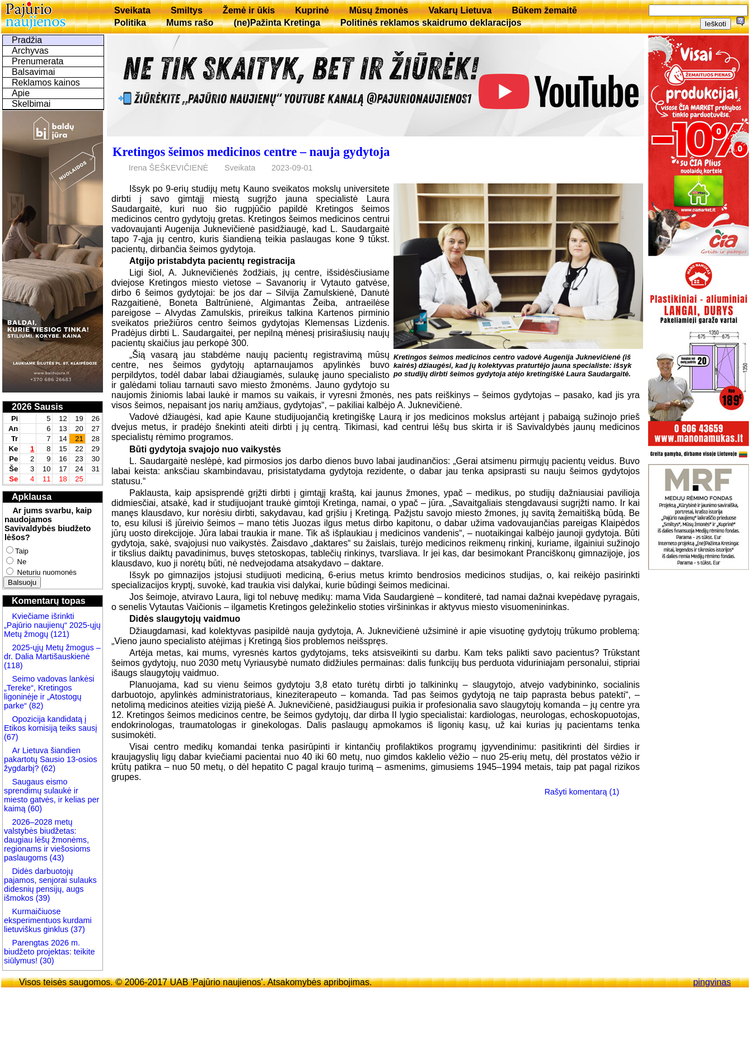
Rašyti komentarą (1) (582, 791)
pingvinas (712, 982)
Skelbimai (31, 103)
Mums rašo (189, 22)
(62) (47, 768)
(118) (13, 665)
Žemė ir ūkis (249, 10)
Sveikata (132, 10)
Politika (130, 22)
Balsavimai (33, 72)
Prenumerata (38, 61)
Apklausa (31, 497)
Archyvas (30, 50)
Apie (21, 93)
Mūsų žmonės (379, 10)
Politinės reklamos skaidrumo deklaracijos (431, 22)
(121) (59, 634)
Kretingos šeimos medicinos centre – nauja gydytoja (251, 152)
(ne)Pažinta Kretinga (276, 22)
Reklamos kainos (46, 82)
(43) (56, 857)
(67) (11, 736)
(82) (36, 705)
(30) (46, 960)
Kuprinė (312, 10)
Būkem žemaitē (544, 10)
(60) (33, 808)
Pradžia (27, 40)
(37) (76, 929)
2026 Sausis (37, 407)
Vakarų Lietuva (459, 10)
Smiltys (187, 10)
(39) (42, 898)
